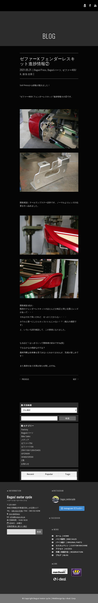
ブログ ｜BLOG (60, 555)
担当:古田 (28, 74)
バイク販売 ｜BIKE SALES (64, 539)
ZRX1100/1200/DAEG (30, 450)
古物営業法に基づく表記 (17, 526)
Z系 (22, 460)
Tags (67, 474)
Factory (24, 429)
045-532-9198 (17, 511)
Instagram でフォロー (72, 508)
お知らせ (25, 463)
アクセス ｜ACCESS (62, 548)
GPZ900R (25, 453)
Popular (49, 474)
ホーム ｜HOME (60, 536)
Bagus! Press (40, 70)
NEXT (74, 379)
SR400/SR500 (27, 457)
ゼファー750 (26, 443)
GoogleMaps (13, 514)
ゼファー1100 (27, 446)
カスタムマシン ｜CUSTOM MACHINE (70, 545)
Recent (30, 474)
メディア (25, 439)
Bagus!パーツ (54, 70)
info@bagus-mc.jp (17, 517)
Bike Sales (25, 436)
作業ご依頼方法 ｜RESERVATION (67, 552)
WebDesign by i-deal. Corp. (64, 598)
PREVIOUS (25, 379)
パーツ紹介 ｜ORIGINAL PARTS (67, 542)
